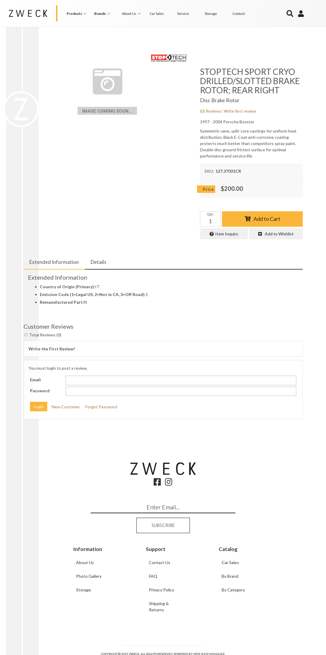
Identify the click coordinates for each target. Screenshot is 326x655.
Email (35, 379)
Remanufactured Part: (62, 302)
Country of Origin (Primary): (67, 286)
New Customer (66, 406)
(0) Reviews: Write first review (228, 111)
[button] (77, 13)
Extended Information (54, 262)
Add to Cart (266, 218)
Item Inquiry (226, 233)
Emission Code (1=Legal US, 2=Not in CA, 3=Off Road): (93, 294)
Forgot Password (101, 406)
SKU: (209, 171)
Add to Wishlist (279, 233)
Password (40, 390)
